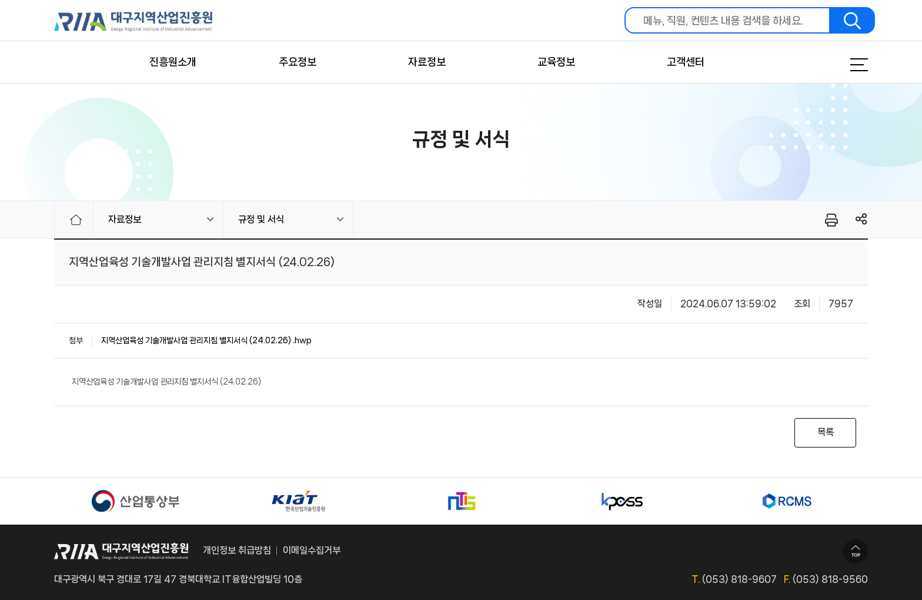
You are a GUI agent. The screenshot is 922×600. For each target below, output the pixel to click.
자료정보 (427, 62)
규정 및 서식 (261, 219)
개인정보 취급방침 (237, 550)
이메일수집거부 (311, 550)
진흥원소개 (172, 62)
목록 (825, 432)
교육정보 (556, 62)
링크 (862, 219)
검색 (852, 20)
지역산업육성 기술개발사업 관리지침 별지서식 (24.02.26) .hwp (206, 340)
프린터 (830, 220)
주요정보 (297, 62)
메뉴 (844, 64)
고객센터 (685, 62)
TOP (855, 551)
